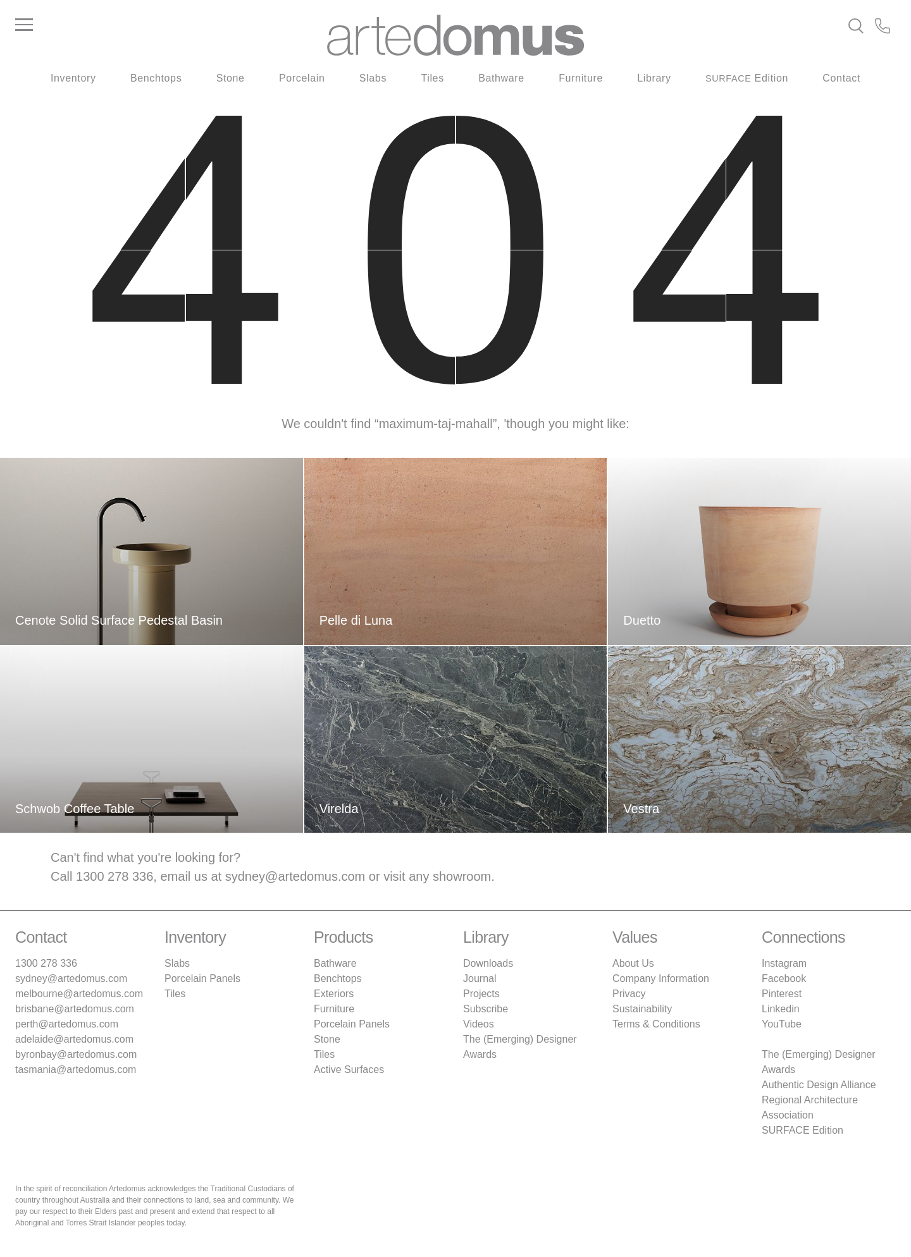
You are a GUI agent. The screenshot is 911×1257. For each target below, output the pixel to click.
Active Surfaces (349, 1069)
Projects (481, 993)
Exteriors (334, 993)
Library (654, 78)
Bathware (501, 78)
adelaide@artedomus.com (74, 1039)
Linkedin (781, 1008)
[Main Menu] (162, 25)
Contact (841, 78)
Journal (479, 978)
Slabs (373, 78)
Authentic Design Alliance (819, 1084)
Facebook (784, 978)
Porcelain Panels (202, 978)
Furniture (581, 78)
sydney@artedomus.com (295, 876)
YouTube (782, 1024)
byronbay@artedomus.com (76, 1054)
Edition (746, 78)
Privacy (628, 993)
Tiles (432, 78)
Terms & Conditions (656, 1024)
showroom (462, 876)
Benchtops (156, 78)
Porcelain (302, 78)
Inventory (73, 78)
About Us (633, 963)
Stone (230, 78)
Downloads (488, 963)
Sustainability (642, 1008)
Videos (478, 1024)
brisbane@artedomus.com (74, 1008)
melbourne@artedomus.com (79, 993)
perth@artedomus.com (66, 1024)
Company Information (660, 978)
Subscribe (485, 1008)
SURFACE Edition (802, 1130)
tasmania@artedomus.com (75, 1069)
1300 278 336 (114, 876)
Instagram (784, 963)
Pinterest (782, 993)
